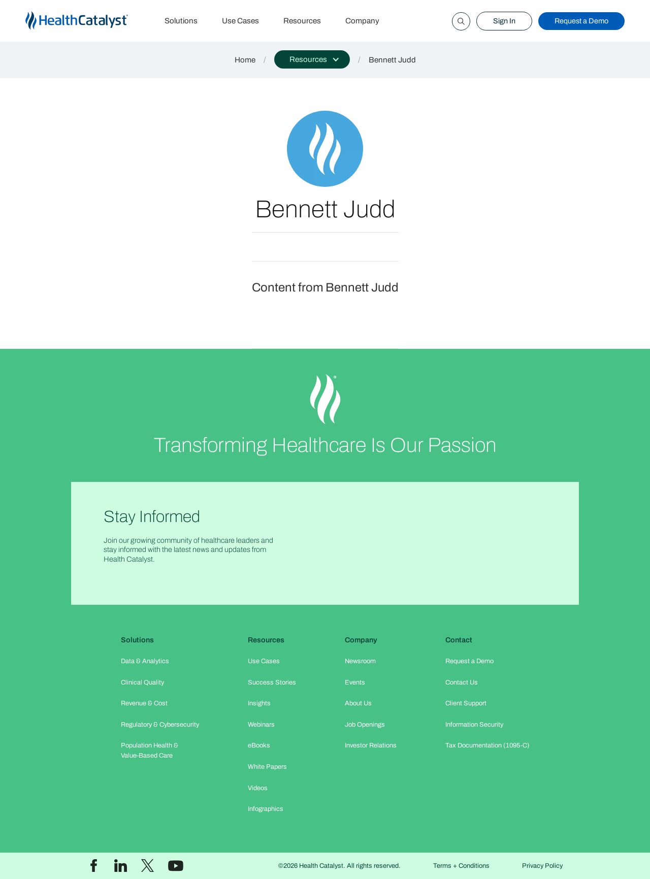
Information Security (474, 724)
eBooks (259, 745)
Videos (258, 788)
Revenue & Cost (144, 703)
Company (362, 21)
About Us (358, 703)
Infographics (265, 808)
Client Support (465, 703)
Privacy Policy (542, 865)
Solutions (181, 21)
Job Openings (365, 724)
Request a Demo (581, 21)
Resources (302, 21)
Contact (458, 640)
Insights (259, 703)
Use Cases (240, 21)
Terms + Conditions (461, 865)
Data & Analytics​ (145, 661)
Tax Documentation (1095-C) (487, 745)
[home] (88, 21)
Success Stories (272, 682)
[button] (312, 59)
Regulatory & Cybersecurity (160, 724)
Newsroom (360, 661)
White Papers (267, 766)
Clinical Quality (142, 682)
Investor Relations (371, 745)
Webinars (261, 724)
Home (245, 60)
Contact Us (461, 682)
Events (355, 682)
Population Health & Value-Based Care (149, 750)
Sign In (504, 21)
